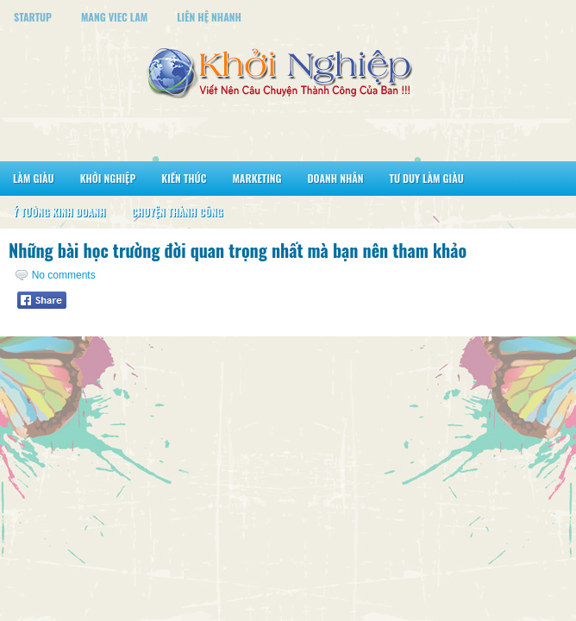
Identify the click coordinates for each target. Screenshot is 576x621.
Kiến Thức (183, 178)
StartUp (33, 16)
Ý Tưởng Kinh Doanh (59, 211)
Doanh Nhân (336, 178)
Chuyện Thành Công (176, 211)
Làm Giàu (33, 178)
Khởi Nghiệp (108, 178)
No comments (64, 275)
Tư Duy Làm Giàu (427, 178)
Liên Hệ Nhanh (209, 16)
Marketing (256, 178)
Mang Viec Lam (114, 16)
